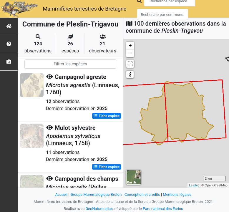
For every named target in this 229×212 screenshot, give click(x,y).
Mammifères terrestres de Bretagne (84, 9)
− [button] (130, 53)
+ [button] (130, 45)
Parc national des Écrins (163, 208)
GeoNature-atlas (99, 208)
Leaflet (194, 185)
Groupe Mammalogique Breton (96, 194)
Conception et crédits (142, 194)
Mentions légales (177, 194)
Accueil (61, 194)
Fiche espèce (106, 116)
